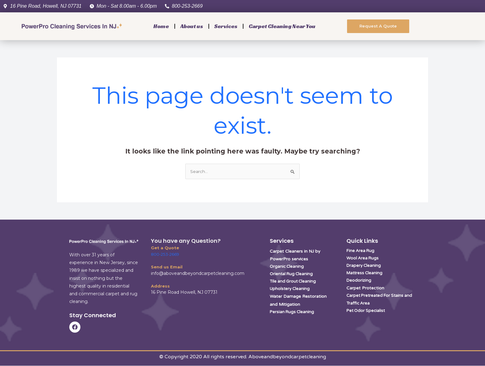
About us (191, 26)
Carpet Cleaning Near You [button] (282, 26)
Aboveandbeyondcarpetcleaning (287, 357)
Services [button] (225, 26)
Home (161, 26)
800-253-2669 (166, 254)
